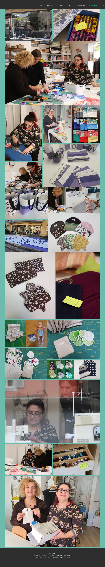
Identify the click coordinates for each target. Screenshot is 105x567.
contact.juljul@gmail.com (61, 555)
